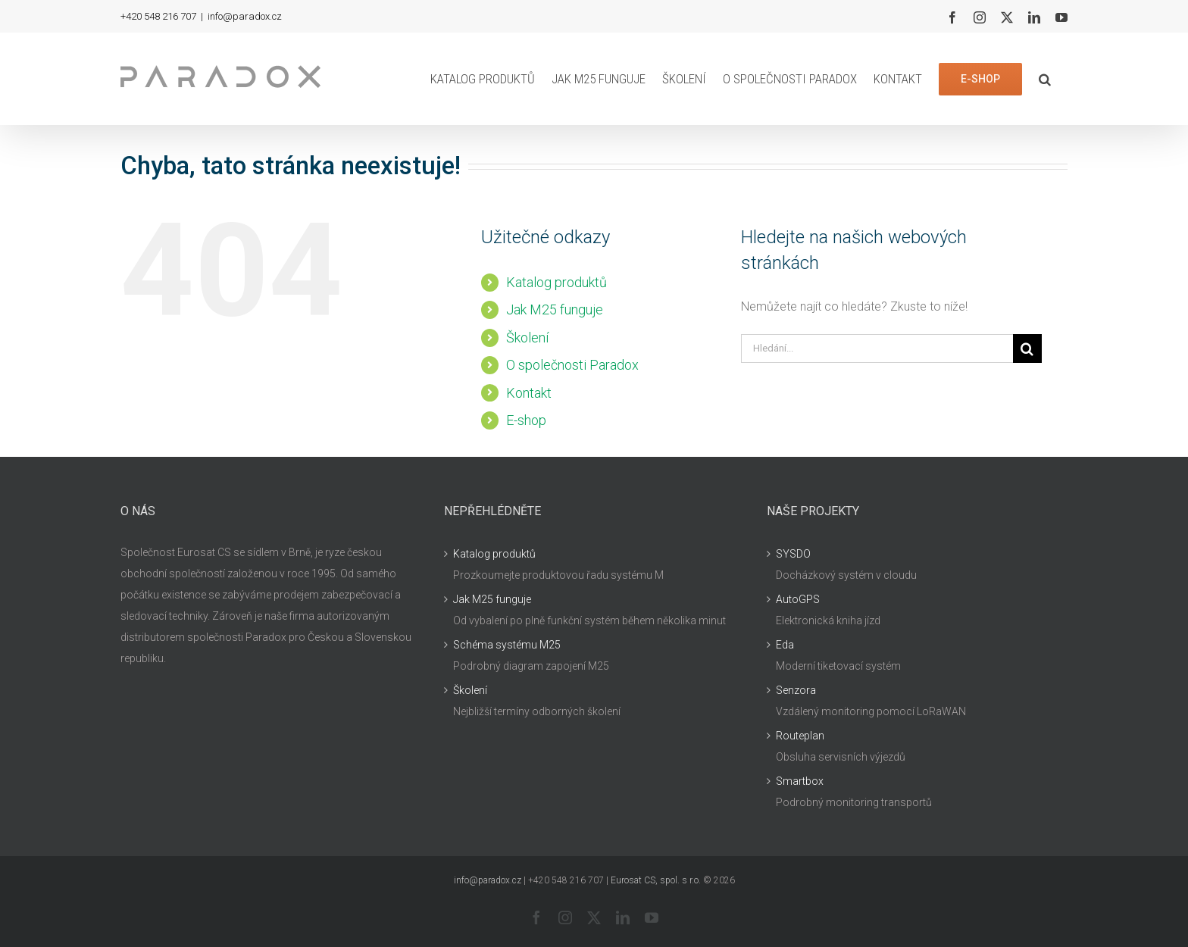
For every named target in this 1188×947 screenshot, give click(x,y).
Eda (785, 645)
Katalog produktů (556, 282)
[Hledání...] (877, 348)
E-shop (526, 420)
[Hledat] (1027, 348)
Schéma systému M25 (507, 645)
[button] (1045, 78)
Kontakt (529, 393)
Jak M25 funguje (554, 309)
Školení (527, 337)
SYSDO (793, 554)
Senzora (796, 690)
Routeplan (800, 736)
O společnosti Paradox (572, 365)
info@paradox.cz (245, 16)
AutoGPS (798, 599)
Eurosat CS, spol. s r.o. (656, 880)
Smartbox (800, 781)
